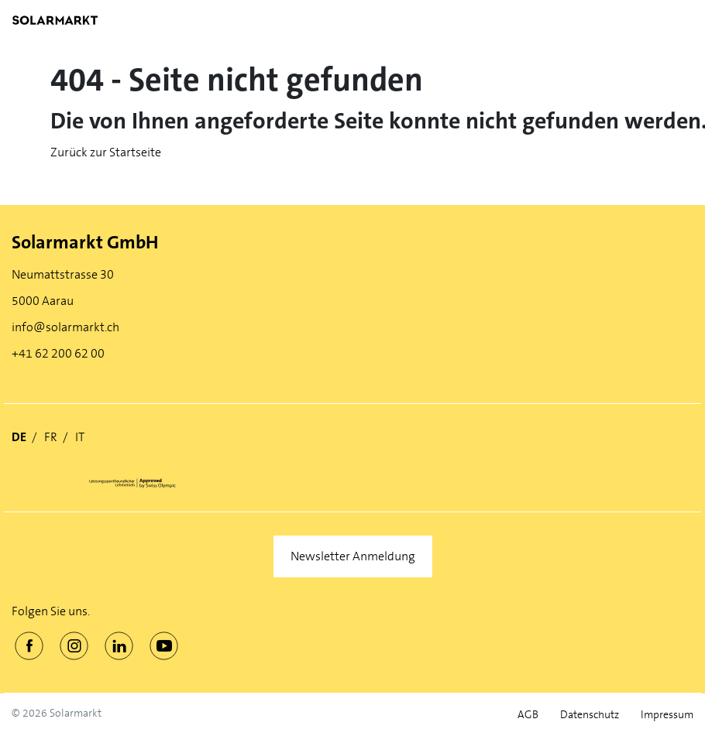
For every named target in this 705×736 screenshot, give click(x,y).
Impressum (667, 714)
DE (19, 437)
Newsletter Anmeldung (353, 556)
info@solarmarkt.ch (65, 327)
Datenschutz (589, 714)
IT (79, 437)
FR (50, 437)
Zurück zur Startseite (105, 152)
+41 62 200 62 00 (58, 353)
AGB (528, 714)
